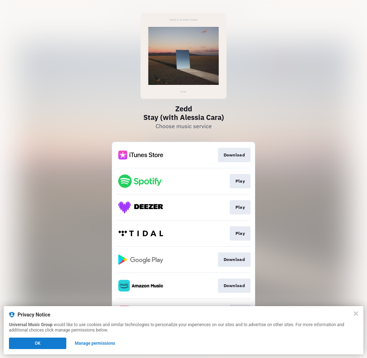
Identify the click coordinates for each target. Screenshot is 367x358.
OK (37, 343)
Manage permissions (95, 343)
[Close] (356, 313)
